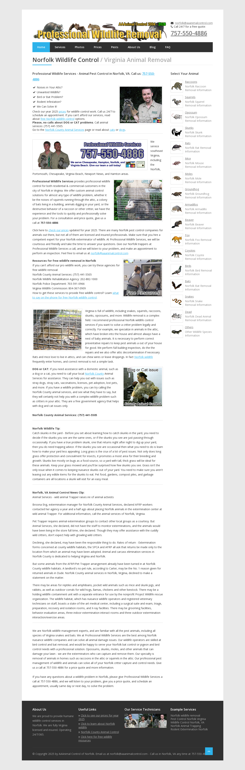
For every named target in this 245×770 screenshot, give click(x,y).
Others (189, 327)
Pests (114, 47)
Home (41, 47)
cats (112, 130)
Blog (153, 47)
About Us (134, 47)
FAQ (167, 47)
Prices (97, 47)
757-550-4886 (189, 33)
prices (62, 111)
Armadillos (191, 204)
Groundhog (192, 189)
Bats (188, 281)
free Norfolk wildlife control (57, 119)
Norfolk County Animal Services (64, 130)
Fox (187, 235)
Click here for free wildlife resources (95, 738)
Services (60, 47)
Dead (188, 312)
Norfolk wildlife (143, 357)
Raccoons (191, 82)
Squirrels (190, 97)
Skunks (189, 128)
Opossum (191, 112)
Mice (188, 158)
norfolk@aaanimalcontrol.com (194, 23)
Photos (79, 47)
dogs (122, 130)
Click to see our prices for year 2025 (98, 717)
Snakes (189, 296)
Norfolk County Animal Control (100, 732)
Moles (189, 174)
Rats (188, 143)
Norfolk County (94, 373)
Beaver (189, 220)
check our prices (59, 230)
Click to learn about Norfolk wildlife (96, 725)
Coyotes (190, 250)
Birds (188, 266)
